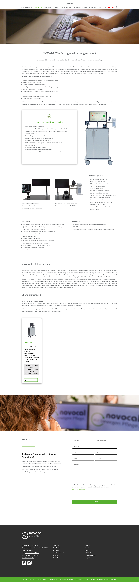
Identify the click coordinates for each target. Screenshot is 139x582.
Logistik (87, 558)
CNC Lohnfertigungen (80, 7)
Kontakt (101, 7)
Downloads (92, 7)
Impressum (105, 579)
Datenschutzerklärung (78, 489)
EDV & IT (88, 553)
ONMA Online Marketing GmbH (72, 579)
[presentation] (85, 494)
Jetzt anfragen (30, 380)
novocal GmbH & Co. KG (44, 579)
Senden (95, 502)
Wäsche (87, 545)
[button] (116, 7)
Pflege (87, 550)
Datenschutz (95, 579)
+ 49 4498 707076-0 (32, 553)
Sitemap (86, 579)
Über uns (56, 545)
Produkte (37, 7)
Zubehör (56, 7)
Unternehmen (25, 7)
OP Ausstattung (90, 555)
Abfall (87, 548)
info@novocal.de (28, 558)
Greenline (48, 7)
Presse (55, 555)
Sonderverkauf (66, 7)
